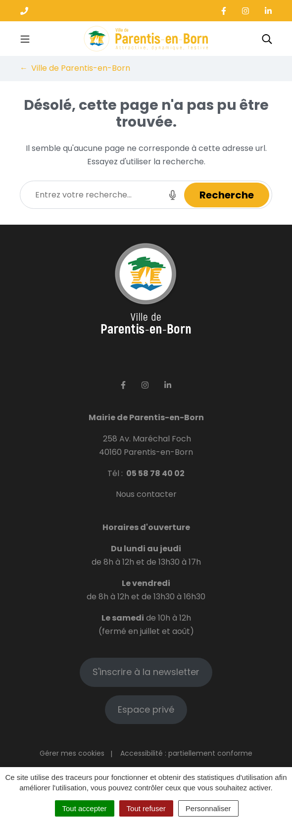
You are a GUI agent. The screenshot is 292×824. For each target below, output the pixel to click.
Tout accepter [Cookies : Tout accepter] (84, 808)
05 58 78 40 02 (155, 473)
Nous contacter (146, 494)
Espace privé (146, 709)
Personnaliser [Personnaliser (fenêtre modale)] (208, 808)
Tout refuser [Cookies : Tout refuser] (146, 808)
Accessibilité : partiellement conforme (186, 753)
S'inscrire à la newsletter (146, 672)
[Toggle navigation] (25, 38)
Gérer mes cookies (72, 753)
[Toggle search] (267, 38)
